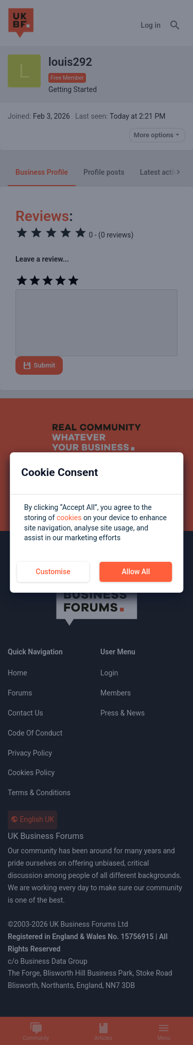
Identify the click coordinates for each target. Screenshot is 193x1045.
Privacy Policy (30, 753)
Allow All (136, 571)
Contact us (25, 713)
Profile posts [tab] (104, 172)
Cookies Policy (31, 772)
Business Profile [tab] (41, 172)
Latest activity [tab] (162, 172)
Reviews (42, 216)
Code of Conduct (35, 733)
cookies (69, 518)
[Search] (175, 25)
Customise (53, 571)
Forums (20, 693)
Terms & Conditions (39, 793)
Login (109, 673)
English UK (32, 819)
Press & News (122, 713)
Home (17, 673)
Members (115, 693)
